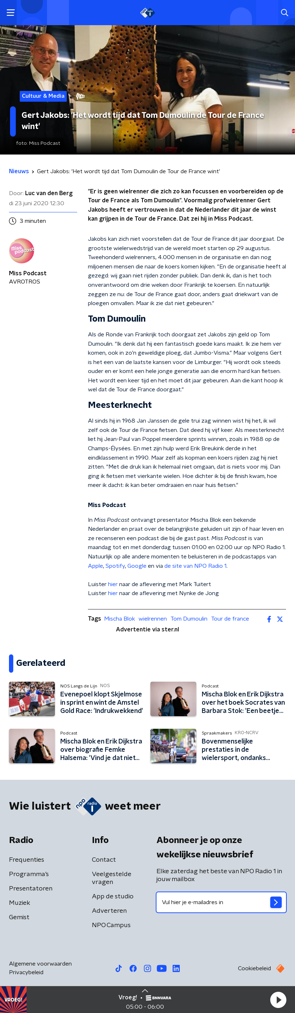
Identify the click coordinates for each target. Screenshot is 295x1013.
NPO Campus (111, 925)
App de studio (113, 896)
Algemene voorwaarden (40, 964)
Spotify (115, 566)
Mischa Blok (119, 619)
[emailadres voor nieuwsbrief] (221, 902)
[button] (278, 999)
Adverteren (109, 911)
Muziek (19, 903)
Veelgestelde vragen (111, 878)
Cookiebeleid (254, 968)
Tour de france (230, 619)
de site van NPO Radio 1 (195, 566)
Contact (104, 860)
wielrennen (153, 619)
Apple (95, 566)
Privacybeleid (26, 972)
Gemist (19, 917)
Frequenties (26, 860)
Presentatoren (30, 888)
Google (136, 566)
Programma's (29, 874)
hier (113, 584)
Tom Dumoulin (188, 619)
